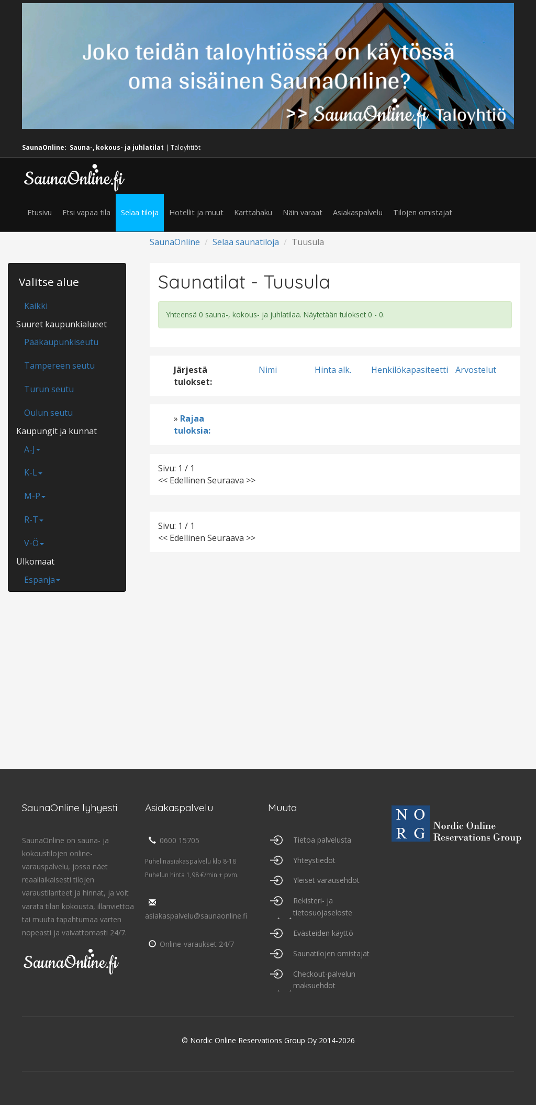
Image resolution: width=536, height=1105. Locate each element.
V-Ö (34, 543)
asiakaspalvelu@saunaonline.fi (196, 910)
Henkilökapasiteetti (409, 369)
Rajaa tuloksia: (192, 424)
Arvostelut (475, 369)
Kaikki (36, 306)
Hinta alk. (333, 369)
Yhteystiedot (314, 860)
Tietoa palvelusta (322, 840)
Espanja (42, 579)
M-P (35, 496)
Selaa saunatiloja (246, 242)
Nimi (268, 369)
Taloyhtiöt (185, 147)
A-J (32, 449)
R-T (33, 519)
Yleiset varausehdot (326, 880)
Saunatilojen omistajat (331, 953)
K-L (33, 472)
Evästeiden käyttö (323, 933)
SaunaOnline (175, 242)
